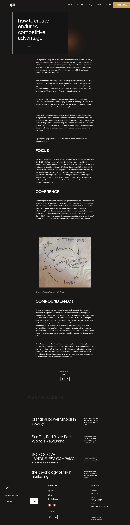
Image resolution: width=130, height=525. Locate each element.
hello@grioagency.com (99, 506)
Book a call (122, 5)
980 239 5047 (96, 500)
